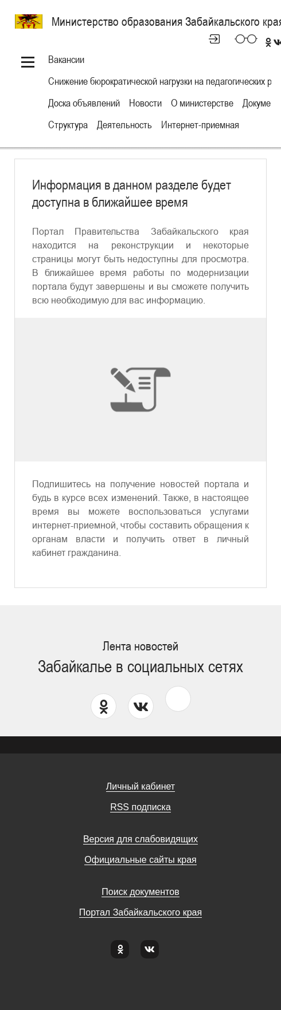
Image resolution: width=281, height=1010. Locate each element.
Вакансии (66, 59)
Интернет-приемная (200, 125)
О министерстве (202, 103)
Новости (145, 103)
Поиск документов (140, 892)
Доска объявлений (84, 103)
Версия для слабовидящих (140, 839)
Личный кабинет (209, 39)
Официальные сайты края (140, 860)
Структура (68, 125)
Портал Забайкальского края (140, 912)
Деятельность (124, 125)
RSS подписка (140, 807)
